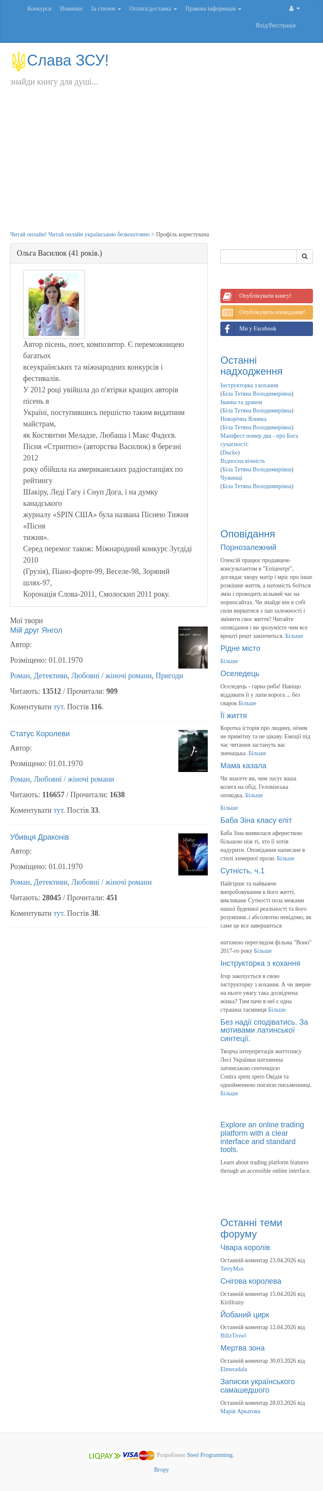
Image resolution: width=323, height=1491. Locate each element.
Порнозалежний (248, 547)
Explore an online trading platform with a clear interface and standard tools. (262, 1137)
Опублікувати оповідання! (263, 312)
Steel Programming (210, 1455)
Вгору (161, 1470)
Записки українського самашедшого (257, 1385)
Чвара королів (245, 1247)
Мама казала (243, 765)
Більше (294, 636)
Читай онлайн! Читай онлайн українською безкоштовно (80, 234)
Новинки (71, 8)
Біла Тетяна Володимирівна (256, 394)
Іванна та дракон (241, 402)
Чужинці (231, 478)
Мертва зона (242, 1348)
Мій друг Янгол (36, 630)
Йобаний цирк (244, 1315)
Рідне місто (240, 648)
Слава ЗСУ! (59, 60)
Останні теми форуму (251, 1228)
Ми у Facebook (248, 329)
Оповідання (247, 533)
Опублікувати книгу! (256, 296)
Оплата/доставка (153, 8)
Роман (20, 675)
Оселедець (239, 673)
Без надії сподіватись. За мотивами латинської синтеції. (264, 1030)
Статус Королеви (40, 734)
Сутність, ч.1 (242, 871)
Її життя (233, 715)
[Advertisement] (161, 167)
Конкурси (39, 8)
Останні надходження (251, 365)
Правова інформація (213, 8)
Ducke (230, 452)
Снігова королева (250, 1281)
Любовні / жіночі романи (111, 675)
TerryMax (232, 1269)
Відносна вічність (242, 461)
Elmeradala (233, 1369)
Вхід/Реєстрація (276, 25)
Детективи (50, 675)
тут (58, 707)
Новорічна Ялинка (243, 419)
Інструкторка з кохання (249, 385)
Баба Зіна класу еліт (256, 820)
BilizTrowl (233, 1335)
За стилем (105, 8)
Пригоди (169, 675)
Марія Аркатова (240, 1411)
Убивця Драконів (39, 837)
